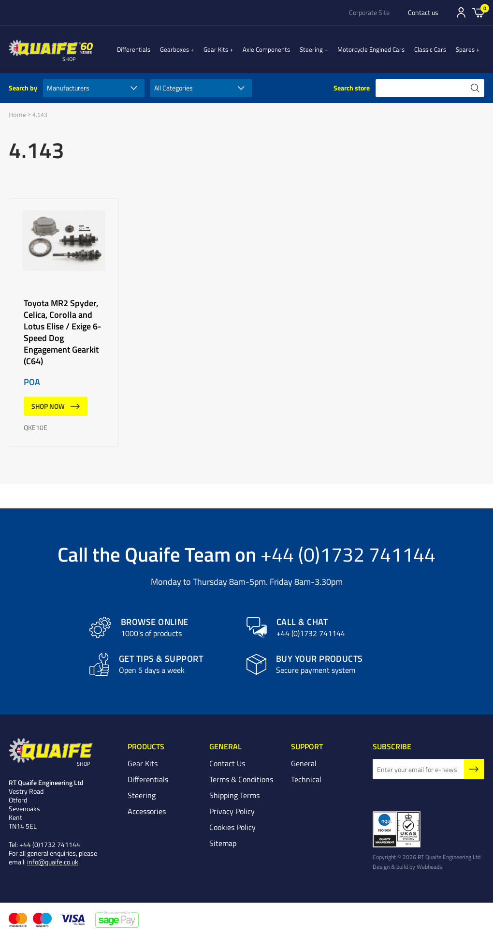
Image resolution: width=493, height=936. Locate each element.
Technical (306, 779)
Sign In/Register (461, 12)
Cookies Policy (232, 827)
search (475, 88)
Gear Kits (230, 49)
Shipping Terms (234, 795)
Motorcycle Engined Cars (375, 49)
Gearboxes (193, 49)
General (304, 763)
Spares (470, 49)
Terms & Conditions (241, 779)
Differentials (153, 49)
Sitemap (222, 843)
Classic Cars (435, 49)
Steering (321, 49)
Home (17, 114)
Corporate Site (369, 12)
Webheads (429, 866)
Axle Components (276, 49)
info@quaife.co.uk (52, 861)
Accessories (147, 811)
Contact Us (227, 763)
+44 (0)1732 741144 (348, 553)
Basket (478, 12)
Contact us (423, 12)
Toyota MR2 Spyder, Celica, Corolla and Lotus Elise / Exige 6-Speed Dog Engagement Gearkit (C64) (63, 322)
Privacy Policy (232, 811)
